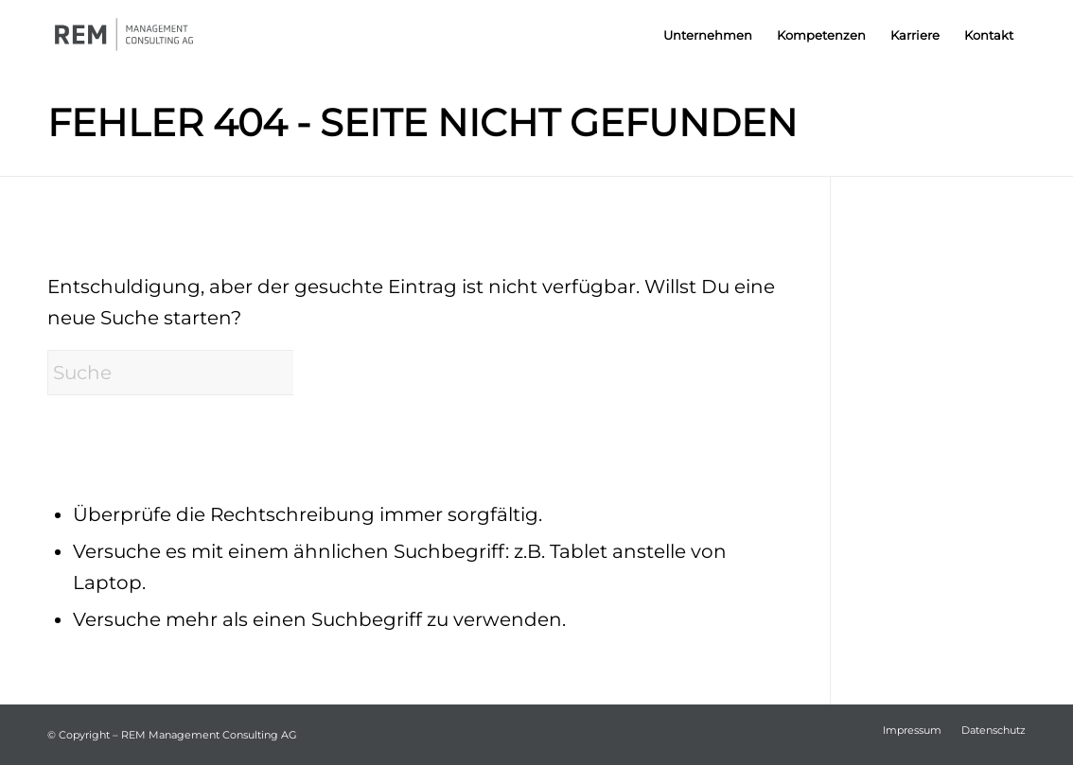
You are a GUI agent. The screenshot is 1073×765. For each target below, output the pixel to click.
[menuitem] (708, 35)
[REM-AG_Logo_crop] (142, 35)
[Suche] (189, 372)
